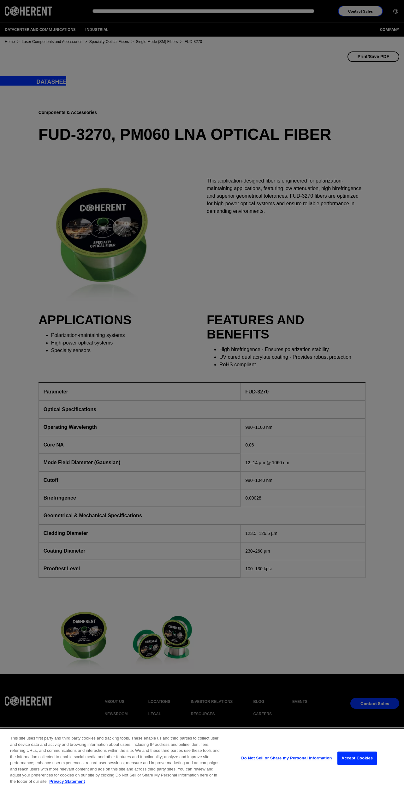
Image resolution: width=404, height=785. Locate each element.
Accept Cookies (357, 770)
